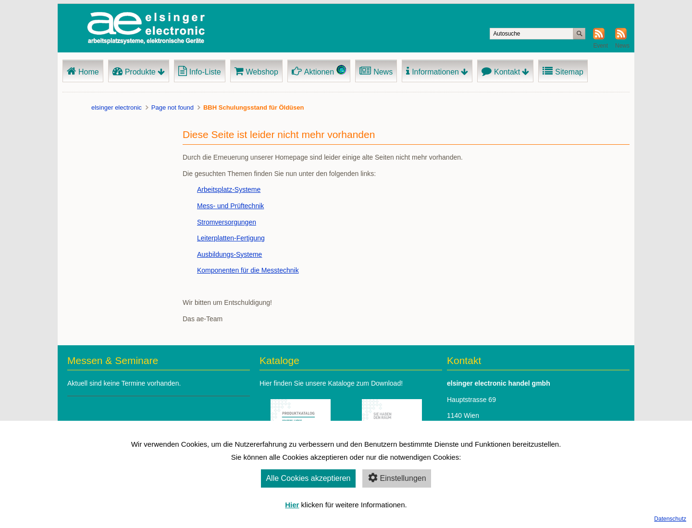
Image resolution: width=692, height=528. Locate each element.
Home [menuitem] (88, 72)
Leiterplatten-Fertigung (231, 238)
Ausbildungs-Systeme (229, 254)
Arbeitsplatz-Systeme (228, 189)
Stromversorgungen (226, 222)
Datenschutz (670, 518)
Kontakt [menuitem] (507, 72)
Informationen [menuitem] (435, 72)
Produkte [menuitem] (140, 72)
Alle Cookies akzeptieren (308, 478)
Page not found (172, 107)
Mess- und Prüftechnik (230, 206)
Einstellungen (396, 477)
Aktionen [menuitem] (319, 72)
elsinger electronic (116, 107)
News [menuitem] (383, 72)
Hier (292, 505)
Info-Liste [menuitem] (205, 72)
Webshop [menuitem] (262, 72)
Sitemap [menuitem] (569, 72)
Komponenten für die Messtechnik (248, 270)
